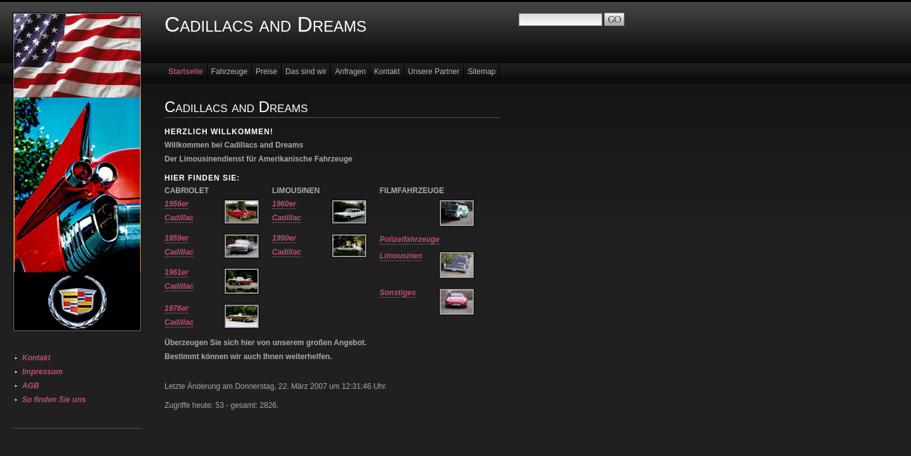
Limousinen (401, 255)
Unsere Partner (433, 71)
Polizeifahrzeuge (410, 239)
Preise (266, 71)
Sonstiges (398, 292)
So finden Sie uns (54, 399)
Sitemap (481, 71)
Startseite (185, 71)
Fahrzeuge (229, 71)
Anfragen (350, 71)
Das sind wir (305, 71)
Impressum (42, 371)
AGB (30, 385)
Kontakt (36, 357)
